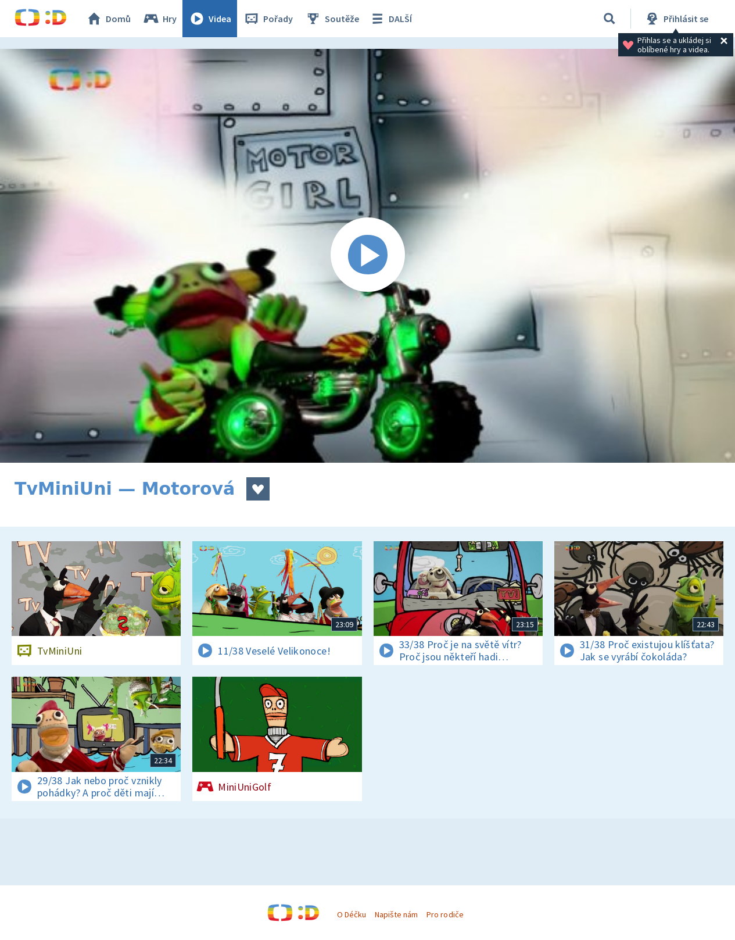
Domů (108, 18)
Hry (159, 18)
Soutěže (331, 18)
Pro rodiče (444, 914)
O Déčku (351, 914)
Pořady (268, 18)
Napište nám (396, 914)
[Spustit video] (367, 256)
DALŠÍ (390, 18)
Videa (209, 18)
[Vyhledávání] (609, 18)
